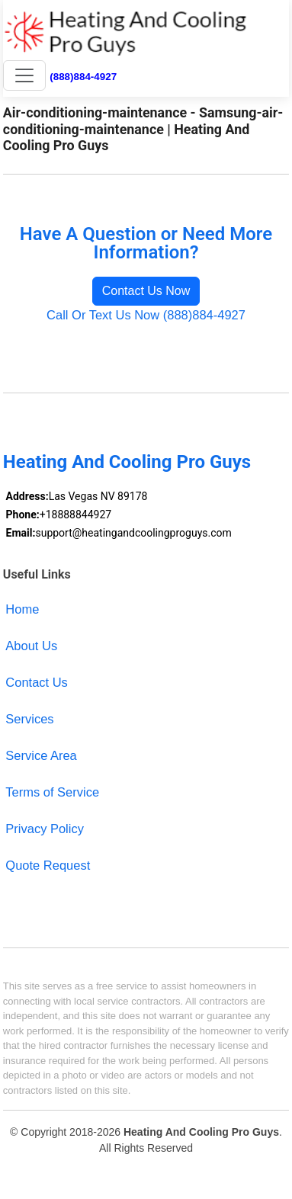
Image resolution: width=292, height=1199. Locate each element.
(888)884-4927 (83, 76)
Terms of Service (52, 792)
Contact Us (36, 682)
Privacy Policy (44, 828)
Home (22, 609)
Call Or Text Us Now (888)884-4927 (146, 315)
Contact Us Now (146, 290)
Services (29, 719)
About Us (31, 645)
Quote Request (47, 865)
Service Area (40, 755)
